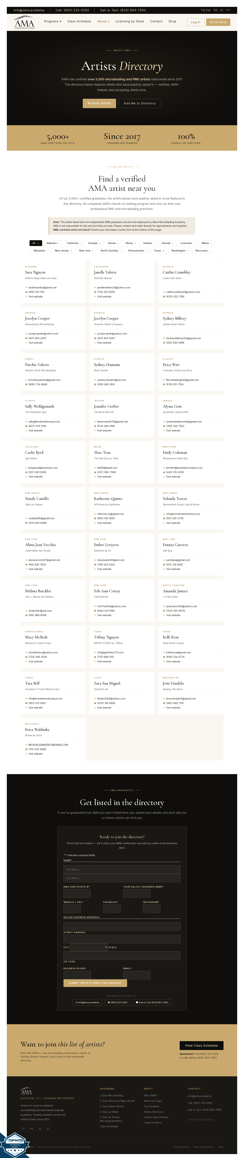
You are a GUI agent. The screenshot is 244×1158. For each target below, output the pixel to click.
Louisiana (187, 243)
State (113, 945)
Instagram (151, 901)
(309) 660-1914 (104, 384)
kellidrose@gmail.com (177, 652)
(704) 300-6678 (174, 610)
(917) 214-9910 (173, 564)
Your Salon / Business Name (143, 886)
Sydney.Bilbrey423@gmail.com (182, 337)
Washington (178, 250)
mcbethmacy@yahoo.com (41, 652)
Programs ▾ (52, 21)
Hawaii (113, 243)
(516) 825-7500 (35, 564)
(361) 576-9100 (35, 702)
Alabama (54, 243)
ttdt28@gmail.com (105, 467)
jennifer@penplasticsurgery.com (183, 467)
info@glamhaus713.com (109, 652)
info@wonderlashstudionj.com (181, 513)
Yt (48, 1125)
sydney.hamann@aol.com (110, 379)
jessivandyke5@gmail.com (179, 698)
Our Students (151, 1103)
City (66, 945)
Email (127, 966)
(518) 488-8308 (35, 615)
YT (228, 10)
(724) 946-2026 (36, 656)
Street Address (74, 930)
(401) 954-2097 (35, 337)
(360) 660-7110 (173, 702)
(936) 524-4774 (173, 656)
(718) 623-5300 (104, 564)
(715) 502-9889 (35, 749)
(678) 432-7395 (173, 296)
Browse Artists (99, 103)
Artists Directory (153, 1108)
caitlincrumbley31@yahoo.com (181, 291)
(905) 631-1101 (34, 291)
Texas (158, 250)
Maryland (42, 250)
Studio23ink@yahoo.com (109, 698)
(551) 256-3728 (173, 518)
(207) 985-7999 (105, 472)
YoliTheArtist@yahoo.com (110, 606)
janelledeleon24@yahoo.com (112, 287)
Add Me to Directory (140, 103)
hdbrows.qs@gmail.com (109, 513)
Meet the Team (153, 1098)
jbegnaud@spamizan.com (41, 467)
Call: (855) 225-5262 (72, 10)
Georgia (95, 243)
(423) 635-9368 (173, 342)
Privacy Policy (181, 1144)
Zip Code (69, 959)
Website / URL (73, 901)
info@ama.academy (29, 10)
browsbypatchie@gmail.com (42, 379)
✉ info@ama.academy (87, 999)
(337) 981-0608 (35, 472)
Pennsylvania (136, 250)
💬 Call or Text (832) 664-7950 (152, 999)
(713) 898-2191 (104, 656)
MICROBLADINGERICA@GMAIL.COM (46, 744)
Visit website (34, 296)
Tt (23, 1125)
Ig (40, 1125)
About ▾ (103, 21)
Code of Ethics (153, 1119)
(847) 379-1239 (35, 425)
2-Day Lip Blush (109, 1108)
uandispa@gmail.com (176, 559)
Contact (156, 21)
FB (215, 10)
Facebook (110, 901)
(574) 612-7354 (173, 384)
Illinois (131, 243)
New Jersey (65, 250)
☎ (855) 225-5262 (117, 999)
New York (87, 250)
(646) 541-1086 (104, 610)
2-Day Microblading (111, 1092)
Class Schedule (79, 21)
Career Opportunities (156, 1114)
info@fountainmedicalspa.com (43, 698)
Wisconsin (201, 250)
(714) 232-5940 (104, 291)
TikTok (206, 10)
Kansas (167, 243)
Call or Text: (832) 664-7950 (123, 10)
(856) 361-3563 (104, 518)
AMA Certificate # (76, 886)
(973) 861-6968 (36, 522)
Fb (31, 1125)
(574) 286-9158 (104, 425)
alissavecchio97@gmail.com (42, 559)
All (37, 243)
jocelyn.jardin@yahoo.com (41, 333)
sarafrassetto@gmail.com (41, 287)
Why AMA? (150, 1092)
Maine (206, 243)
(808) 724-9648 (36, 384)
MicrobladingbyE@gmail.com (181, 379)
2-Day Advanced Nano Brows (117, 1098)
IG (222, 10)
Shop (172, 21)
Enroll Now (218, 22)
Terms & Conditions (203, 1144)
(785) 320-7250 (173, 425)
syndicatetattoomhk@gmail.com (182, 421)
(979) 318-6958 (104, 702)
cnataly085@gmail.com (39, 518)
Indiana (148, 243)
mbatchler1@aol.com (38, 610)
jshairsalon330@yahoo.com (180, 606)
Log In (195, 22)
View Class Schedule (201, 1042)
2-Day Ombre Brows (112, 1103)
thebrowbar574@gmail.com (111, 421)
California (74, 243)
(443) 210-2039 (173, 472)
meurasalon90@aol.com (109, 559)
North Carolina (110, 250)
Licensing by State (130, 21)
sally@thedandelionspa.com (42, 421)
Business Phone (75, 966)
